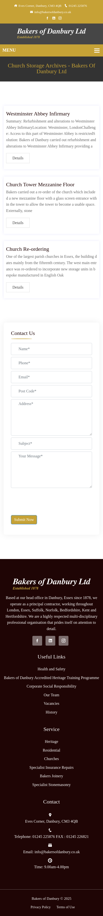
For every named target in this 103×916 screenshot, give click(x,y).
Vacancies (51, 703)
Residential (51, 750)
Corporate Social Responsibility (51, 686)
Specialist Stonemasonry (51, 785)
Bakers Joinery (51, 776)
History (51, 712)
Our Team (51, 695)
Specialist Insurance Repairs (51, 767)
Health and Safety (51, 669)
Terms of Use (65, 907)
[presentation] (48, 499)
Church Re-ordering (27, 249)
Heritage (51, 741)
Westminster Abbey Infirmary (38, 114)
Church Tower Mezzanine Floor (40, 184)
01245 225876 (75, 6)
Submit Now (24, 520)
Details (17, 158)
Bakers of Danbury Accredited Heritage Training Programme (51, 678)
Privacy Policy (41, 907)
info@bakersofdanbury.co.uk (50, 12)
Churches (51, 759)
